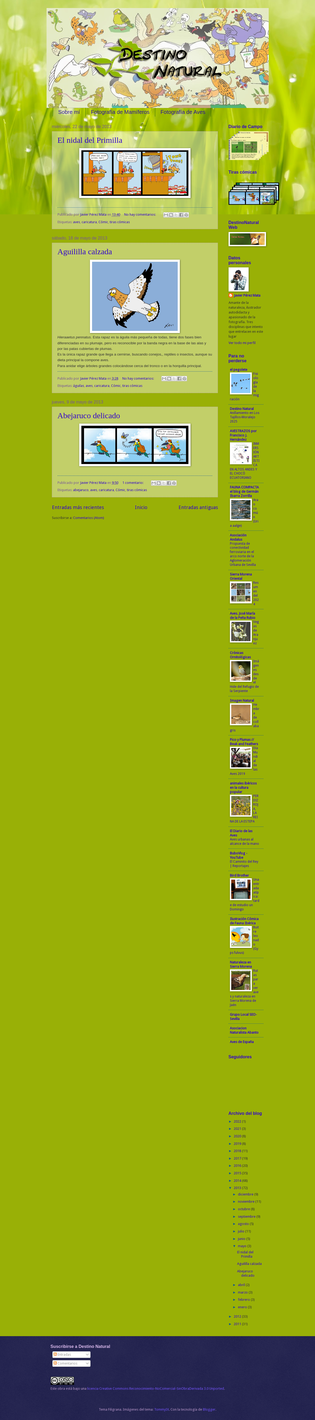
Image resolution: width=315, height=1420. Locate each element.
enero (243, 1307)
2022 (238, 1121)
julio (241, 1231)
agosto (244, 1224)
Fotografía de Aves (183, 112)
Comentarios (65, 1363)
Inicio (141, 507)
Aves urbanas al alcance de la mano (244, 842)
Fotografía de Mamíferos (120, 112)
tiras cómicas (120, 222)
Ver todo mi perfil (242, 343)
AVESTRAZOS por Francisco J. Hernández (243, 435)
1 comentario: (133, 483)
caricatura (89, 222)
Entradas (62, 1354)
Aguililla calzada (85, 251)
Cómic (103, 222)
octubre (244, 1209)
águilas (78, 386)
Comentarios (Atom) (88, 518)
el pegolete (238, 370)
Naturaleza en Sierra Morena (241, 964)
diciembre (246, 1194)
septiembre (247, 1217)
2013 (238, 1188)
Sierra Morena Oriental (241, 576)
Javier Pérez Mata (247, 295)
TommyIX (161, 1409)
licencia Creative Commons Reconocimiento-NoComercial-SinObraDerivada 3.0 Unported (155, 1389)
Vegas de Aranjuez (256, 632)
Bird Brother (239, 875)
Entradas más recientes (78, 507)
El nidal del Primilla (90, 140)
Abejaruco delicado (89, 415)
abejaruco (81, 490)
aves (76, 222)
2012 (238, 1316)
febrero (244, 1300)
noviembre (246, 1201)
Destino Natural (242, 409)
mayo (242, 1246)
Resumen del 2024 (256, 593)
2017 (238, 1158)
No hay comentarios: (140, 214)
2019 (238, 1144)
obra (61, 1389)
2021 (238, 1129)
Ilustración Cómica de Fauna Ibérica (244, 921)
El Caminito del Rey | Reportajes (244, 864)
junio (242, 1239)
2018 (238, 1151)
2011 (238, 1324)
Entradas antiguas (198, 507)
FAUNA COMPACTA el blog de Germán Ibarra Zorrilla (244, 491)
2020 (238, 1136)
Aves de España (242, 1042)
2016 (238, 1166)
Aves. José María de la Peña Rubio (242, 615)
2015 (238, 1173)
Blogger (209, 1409)
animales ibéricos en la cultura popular (243, 787)
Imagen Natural (242, 700)
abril (242, 1285)
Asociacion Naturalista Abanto (244, 1030)
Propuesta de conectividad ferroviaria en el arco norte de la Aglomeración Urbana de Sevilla (243, 554)
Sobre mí (69, 112)
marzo (243, 1292)
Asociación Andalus (238, 537)
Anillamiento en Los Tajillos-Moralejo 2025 (244, 417)
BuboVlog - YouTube (238, 855)
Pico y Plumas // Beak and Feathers (244, 742)
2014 (238, 1181)
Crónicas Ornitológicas (240, 655)
